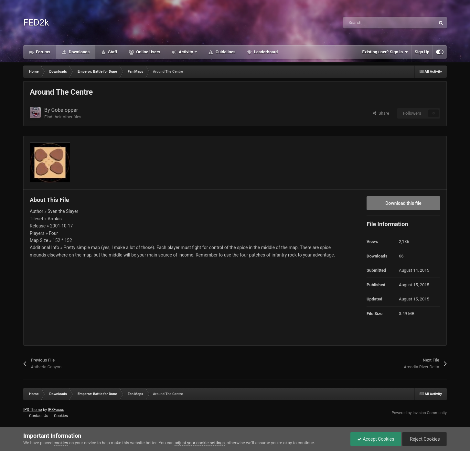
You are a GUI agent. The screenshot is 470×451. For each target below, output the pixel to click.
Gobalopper (64, 110)
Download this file (403, 203)
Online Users (147, 51)
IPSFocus (56, 409)
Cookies (61, 416)
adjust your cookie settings (200, 442)
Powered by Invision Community (419, 413)
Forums (42, 51)
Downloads (79, 51)
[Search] (375, 22)
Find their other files (62, 116)
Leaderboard (265, 51)
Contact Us (38, 416)
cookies (61, 442)
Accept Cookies (375, 439)
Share (381, 113)
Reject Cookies (424, 439)
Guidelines (224, 51)
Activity (186, 51)
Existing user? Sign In (385, 52)
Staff (112, 51)
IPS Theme (32, 409)
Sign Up (422, 51)
